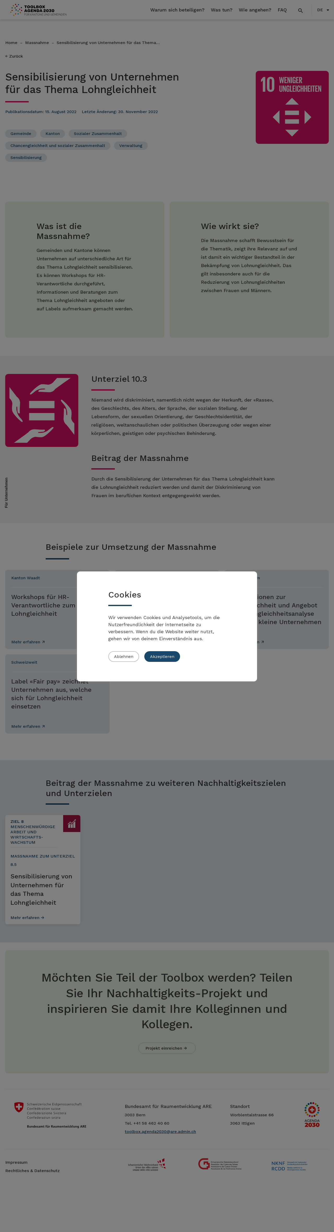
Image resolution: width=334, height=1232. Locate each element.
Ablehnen (123, 656)
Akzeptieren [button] (162, 656)
